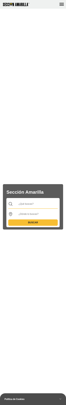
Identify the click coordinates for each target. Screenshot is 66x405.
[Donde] (35, 214)
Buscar (33, 222)
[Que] (35, 204)
